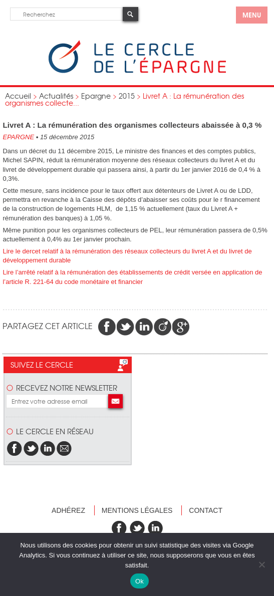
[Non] (261, 564)
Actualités (56, 96)
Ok (139, 581)
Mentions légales (137, 510)
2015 (127, 96)
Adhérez (68, 510)
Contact (205, 510)
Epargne (96, 96)
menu (251, 15)
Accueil (18, 96)
